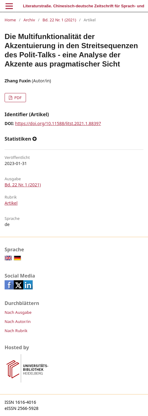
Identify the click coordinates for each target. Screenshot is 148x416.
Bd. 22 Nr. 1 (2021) (59, 20)
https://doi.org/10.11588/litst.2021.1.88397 (58, 123)
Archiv (29, 20)
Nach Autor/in (18, 321)
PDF (17, 97)
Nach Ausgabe (18, 312)
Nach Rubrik (16, 330)
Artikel (11, 203)
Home (10, 20)
